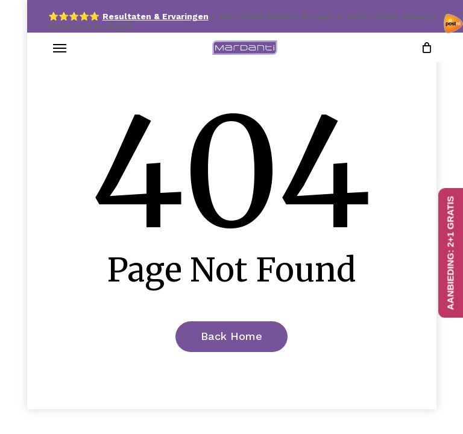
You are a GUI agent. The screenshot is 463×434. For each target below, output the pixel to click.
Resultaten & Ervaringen (155, 16)
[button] (59, 48)
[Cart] (423, 47)
